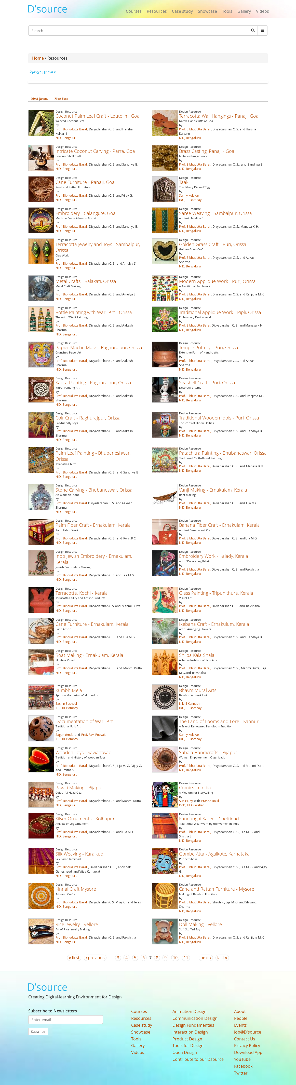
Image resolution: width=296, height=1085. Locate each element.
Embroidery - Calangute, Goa (86, 213)
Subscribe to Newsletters (52, 1011)
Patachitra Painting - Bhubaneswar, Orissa (223, 453)
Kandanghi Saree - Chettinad (209, 819)
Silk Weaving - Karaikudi (80, 854)
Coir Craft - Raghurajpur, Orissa (88, 418)
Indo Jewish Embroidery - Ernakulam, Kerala (94, 559)
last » (222, 957)
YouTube (242, 1059)
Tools (227, 11)
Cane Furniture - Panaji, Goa (85, 182)
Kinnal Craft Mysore (76, 889)
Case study (182, 11)
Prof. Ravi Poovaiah (94, 735)
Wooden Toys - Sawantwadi (84, 752)
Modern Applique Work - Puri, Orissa (217, 281)
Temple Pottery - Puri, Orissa (208, 347)
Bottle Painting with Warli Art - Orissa (94, 312)
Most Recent (39, 98)
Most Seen (61, 98)
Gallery (244, 11)
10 (175, 957)
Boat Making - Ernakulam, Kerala (89, 655)
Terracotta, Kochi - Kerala (82, 593)
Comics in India (195, 787)
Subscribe (38, 1031)
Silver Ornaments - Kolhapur (85, 819)
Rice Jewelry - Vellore (77, 924)
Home (38, 58)
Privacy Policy (247, 1045)
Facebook (243, 1066)
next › (205, 957)
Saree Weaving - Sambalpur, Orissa (215, 213)
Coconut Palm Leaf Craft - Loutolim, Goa (98, 116)
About (240, 1011)
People (240, 1018)
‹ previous (95, 957)
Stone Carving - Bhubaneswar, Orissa (94, 490)
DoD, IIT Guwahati (192, 805)
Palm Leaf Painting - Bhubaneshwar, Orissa (93, 456)
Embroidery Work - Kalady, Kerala (213, 556)
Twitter (241, 1073)
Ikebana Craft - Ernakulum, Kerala (214, 624)
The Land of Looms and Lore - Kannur (219, 721)
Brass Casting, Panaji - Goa (206, 151)
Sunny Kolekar (189, 195)
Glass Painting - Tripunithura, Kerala (216, 593)
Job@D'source (247, 1032)
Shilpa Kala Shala (196, 655)
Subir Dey (186, 801)
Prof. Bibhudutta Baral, (195, 164)
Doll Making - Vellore (200, 924)
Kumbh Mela (69, 690)
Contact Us (244, 1039)
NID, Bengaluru (66, 138)
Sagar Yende (64, 735)
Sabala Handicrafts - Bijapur (208, 752)
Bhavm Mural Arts (197, 690)
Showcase (207, 11)
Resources (157, 11)
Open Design (184, 1052)
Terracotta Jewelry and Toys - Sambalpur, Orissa (98, 247)
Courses (134, 11)
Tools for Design (188, 1045)
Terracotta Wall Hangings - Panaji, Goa (219, 116)
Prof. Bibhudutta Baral (71, 129)
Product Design (187, 1039)
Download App (248, 1052)
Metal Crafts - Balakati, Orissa (86, 281)
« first (74, 957)
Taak (184, 182)
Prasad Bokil (210, 801)
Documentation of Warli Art (84, 721)
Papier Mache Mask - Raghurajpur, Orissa (99, 347)
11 (186, 957)
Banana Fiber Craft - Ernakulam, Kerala (219, 525)
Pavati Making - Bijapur (79, 787)
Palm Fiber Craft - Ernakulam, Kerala (93, 525)
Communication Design (195, 1018)
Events (240, 1025)
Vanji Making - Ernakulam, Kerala (213, 490)
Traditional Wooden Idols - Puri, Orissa (219, 418)
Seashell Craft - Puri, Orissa (207, 382)
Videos (262, 11)
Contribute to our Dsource (198, 1059)
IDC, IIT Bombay (190, 200)
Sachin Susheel (66, 703)
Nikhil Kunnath (189, 703)
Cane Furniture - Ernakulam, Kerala (92, 624)
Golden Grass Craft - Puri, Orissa (212, 244)
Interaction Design (190, 1032)
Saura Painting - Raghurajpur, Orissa (93, 382)
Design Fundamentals (193, 1025)
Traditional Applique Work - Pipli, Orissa (220, 312)
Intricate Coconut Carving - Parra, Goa (95, 151)
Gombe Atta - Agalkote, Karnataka (214, 854)
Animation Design (189, 1011)
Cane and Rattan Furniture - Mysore (216, 889)
